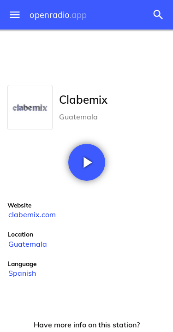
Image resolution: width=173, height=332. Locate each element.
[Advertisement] (86, 55)
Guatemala (27, 244)
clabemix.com (32, 214)
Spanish (22, 273)
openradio (58, 15)
